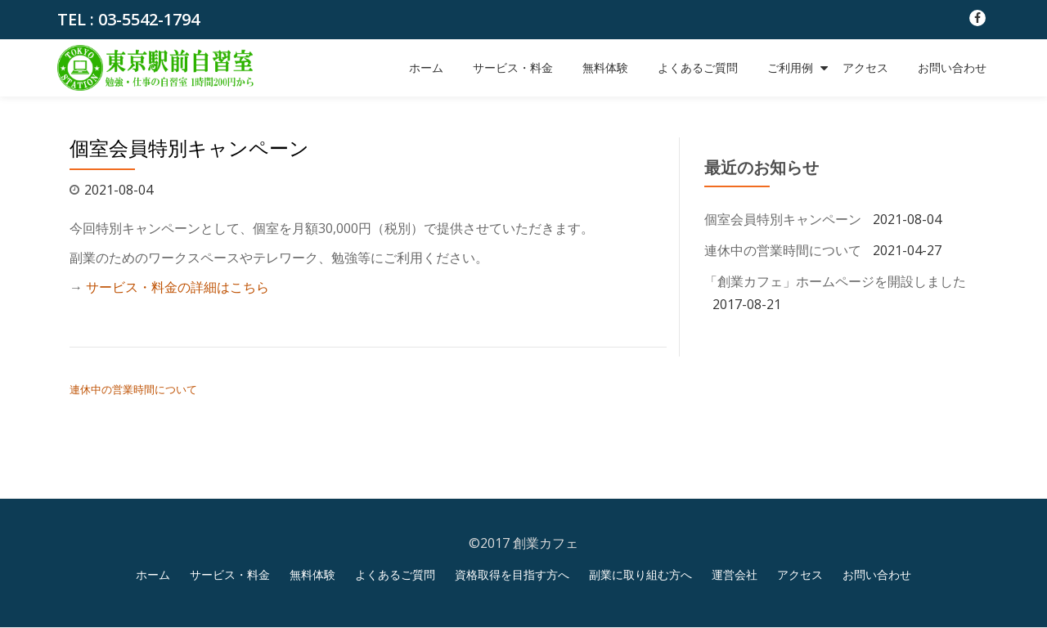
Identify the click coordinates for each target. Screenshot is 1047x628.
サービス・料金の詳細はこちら (177, 287)
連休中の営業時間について (133, 389)
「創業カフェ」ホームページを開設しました (835, 281)
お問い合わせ (952, 68)
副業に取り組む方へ (640, 574)
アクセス (865, 68)
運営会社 (734, 574)
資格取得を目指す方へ (512, 574)
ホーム (426, 68)
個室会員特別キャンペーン (782, 219)
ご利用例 (790, 68)
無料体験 (605, 68)
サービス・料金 (513, 68)
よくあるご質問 (698, 68)
